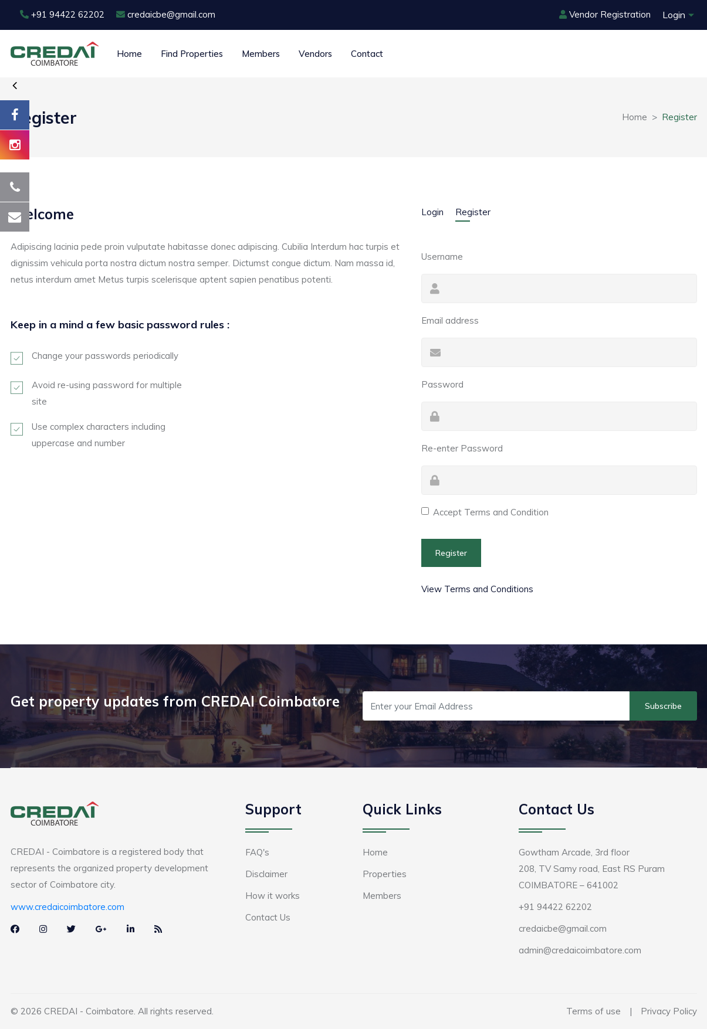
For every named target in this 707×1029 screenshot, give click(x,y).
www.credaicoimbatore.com (67, 906)
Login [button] (673, 15)
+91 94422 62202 (62, 14)
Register (472, 212)
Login (432, 212)
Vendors (315, 53)
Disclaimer (266, 873)
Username (442, 256)
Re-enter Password (462, 448)
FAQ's (257, 852)
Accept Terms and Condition (491, 512)
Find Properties (192, 53)
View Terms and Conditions (477, 589)
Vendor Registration (605, 14)
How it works (272, 895)
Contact (367, 53)
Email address (450, 320)
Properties (385, 873)
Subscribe (663, 706)
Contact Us (267, 917)
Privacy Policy (669, 1011)
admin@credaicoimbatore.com (580, 950)
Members (261, 53)
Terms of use (593, 1011)
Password (442, 384)
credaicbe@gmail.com (165, 14)
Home (129, 53)
